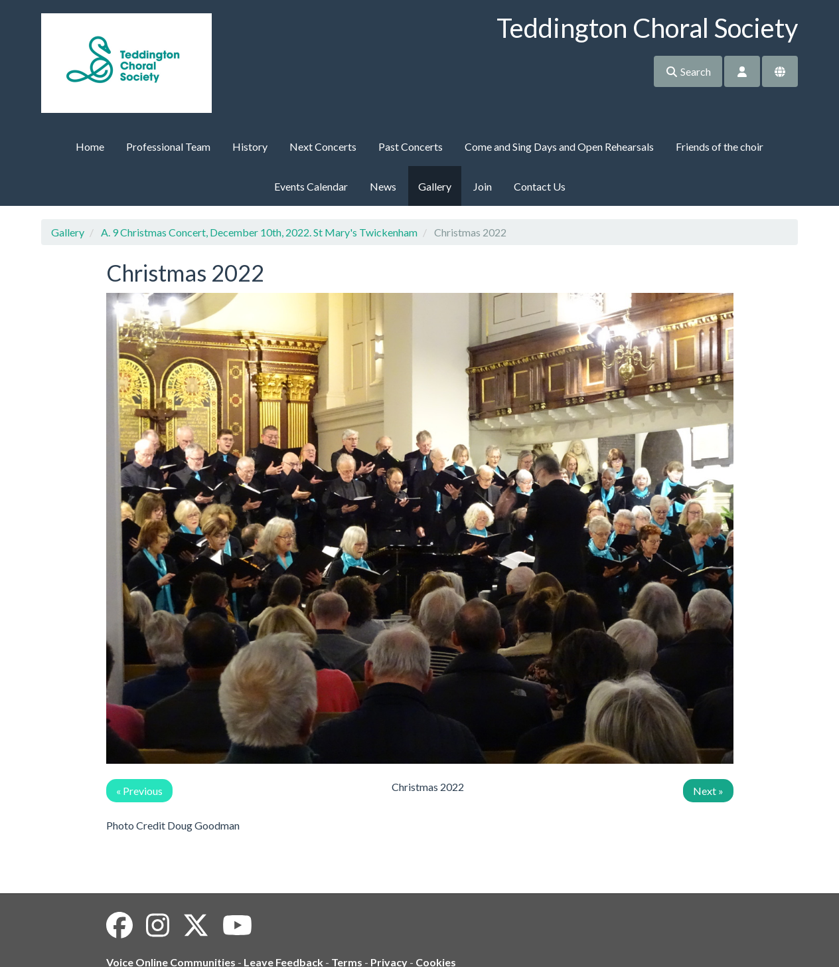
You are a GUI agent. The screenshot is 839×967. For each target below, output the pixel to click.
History (249, 146)
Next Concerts (322, 146)
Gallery (434, 186)
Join (482, 186)
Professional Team (168, 146)
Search (688, 71)
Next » (708, 790)
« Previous (139, 790)
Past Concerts (410, 146)
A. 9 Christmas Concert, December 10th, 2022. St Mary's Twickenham (259, 232)
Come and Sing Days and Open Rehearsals (559, 146)
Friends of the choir (719, 146)
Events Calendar (311, 186)
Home (90, 146)
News (383, 186)
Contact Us (540, 186)
